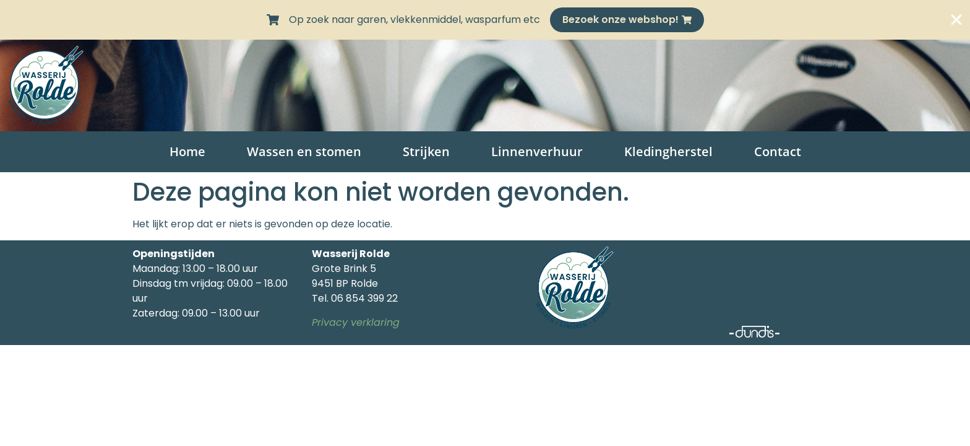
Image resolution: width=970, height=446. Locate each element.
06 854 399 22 (364, 298)
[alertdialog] (485, 20)
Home (187, 151)
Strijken (426, 151)
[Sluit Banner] (956, 19)
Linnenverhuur (537, 151)
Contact (777, 151)
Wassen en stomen (304, 151)
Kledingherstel (668, 151)
